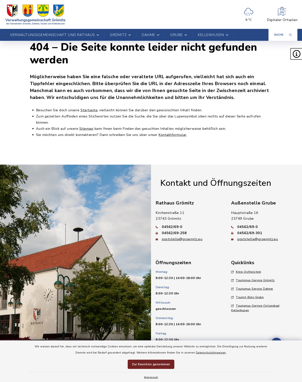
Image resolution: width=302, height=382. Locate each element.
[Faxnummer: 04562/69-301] (264, 233)
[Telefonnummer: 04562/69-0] (189, 227)
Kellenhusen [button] (213, 35)
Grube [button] (178, 35)
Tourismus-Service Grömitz (253, 280)
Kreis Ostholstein (246, 272)
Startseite (89, 110)
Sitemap (86, 128)
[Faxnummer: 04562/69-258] (189, 233)
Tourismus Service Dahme (252, 289)
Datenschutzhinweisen (211, 352)
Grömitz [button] (120, 35)
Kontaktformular (172, 134)
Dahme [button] (150, 35)
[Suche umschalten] (282, 35)
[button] (296, 54)
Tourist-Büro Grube (247, 297)
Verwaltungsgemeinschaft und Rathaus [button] (54, 35)
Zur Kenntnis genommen (151, 364)
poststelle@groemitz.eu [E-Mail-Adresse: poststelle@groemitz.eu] (182, 239)
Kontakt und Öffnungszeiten (215, 183)
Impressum (151, 377)
